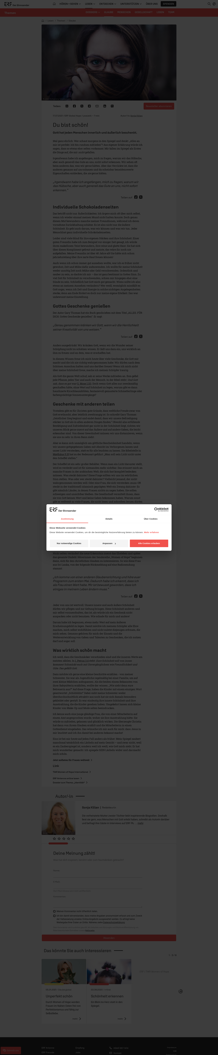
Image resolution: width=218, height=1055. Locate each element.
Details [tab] (109, 519)
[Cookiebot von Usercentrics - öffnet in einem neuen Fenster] (156, 509)
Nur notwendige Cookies (69, 543)
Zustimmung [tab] (67, 519)
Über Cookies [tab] (151, 519)
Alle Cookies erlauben (149, 543)
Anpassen (109, 543)
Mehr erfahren (151, 532)
